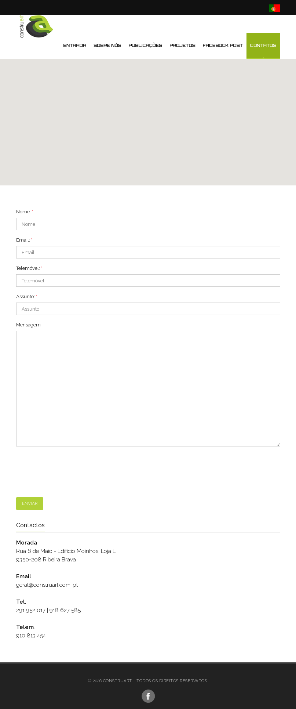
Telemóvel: (29, 268)
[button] (148, 105)
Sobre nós (107, 45)
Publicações (145, 45)
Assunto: (26, 296)
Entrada (75, 45)
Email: (24, 240)
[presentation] (72, 471)
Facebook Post (223, 45)
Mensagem (28, 325)
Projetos (182, 45)
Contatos (263, 45)
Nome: (24, 211)
